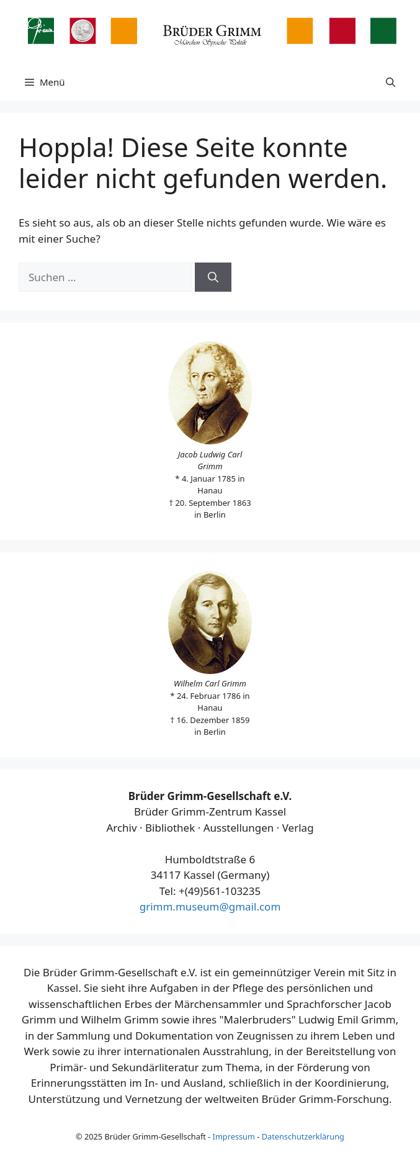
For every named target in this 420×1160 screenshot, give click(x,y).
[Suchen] (213, 277)
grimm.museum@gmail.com (210, 906)
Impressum (234, 1136)
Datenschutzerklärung (303, 1136)
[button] (390, 82)
